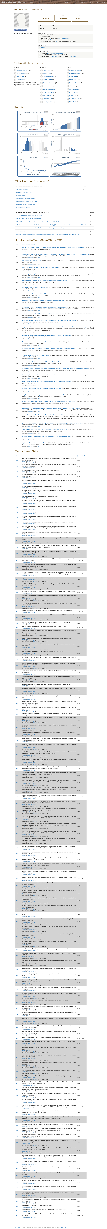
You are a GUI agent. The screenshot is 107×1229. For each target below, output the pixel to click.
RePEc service (18, 1227)
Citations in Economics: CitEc (11, 2)
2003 (17, 547)
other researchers (54, 40)
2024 (17, 955)
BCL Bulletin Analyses (22, 189)
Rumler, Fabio (73, 76)
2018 (17, 754)
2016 (17, 818)
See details (57, 35)
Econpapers (30, 257)
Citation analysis (31, 462)
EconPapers (42, 47)
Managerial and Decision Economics (25, 198)
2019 (17, 908)
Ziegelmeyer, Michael (22, 70)
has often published (63, 38)
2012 (17, 703)
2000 (17, 1157)
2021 (17, 513)
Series (31, 2)
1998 (17, 1130)
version (35, 543)
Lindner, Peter (20, 76)
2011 (17, 646)
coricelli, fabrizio (47, 102)
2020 (17, 970)
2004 (17, 476)
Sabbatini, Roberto (74, 82)
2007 (17, 623)
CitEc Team (63, 1227)
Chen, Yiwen (20, 79)
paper (39, 257)
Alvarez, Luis (46, 70)
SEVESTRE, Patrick (48, 92)
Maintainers (84, 2)
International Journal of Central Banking (26, 201)
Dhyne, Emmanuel (48, 76)
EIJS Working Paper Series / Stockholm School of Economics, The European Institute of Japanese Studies (43, 228)
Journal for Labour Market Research (25, 192)
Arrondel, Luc (47, 73)
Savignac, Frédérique (49, 82)
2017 (17, 679)
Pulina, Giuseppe (21, 73)
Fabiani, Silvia (73, 79)
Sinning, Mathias (74, 89)
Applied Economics (21, 195)
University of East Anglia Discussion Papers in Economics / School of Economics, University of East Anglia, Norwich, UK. (47, 234)
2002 (17, 466)
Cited (84, 455)
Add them (54, 56)
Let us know (72, 56)
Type (79, 455)
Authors (25, 2)
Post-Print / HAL (20, 231)
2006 (17, 508)
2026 (17, 1020)
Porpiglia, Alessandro (75, 73)
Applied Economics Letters (23, 207)
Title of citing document (29, 244)
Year (18, 244)
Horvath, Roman (47, 79)
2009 (17, 633)
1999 (17, 1136)
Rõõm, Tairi (72, 102)
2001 (17, 460)
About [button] (104, 2)
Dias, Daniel (72, 86)
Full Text (24, 462)
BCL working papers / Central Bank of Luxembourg (29, 215)
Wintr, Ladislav (47, 95)
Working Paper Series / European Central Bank (28, 218)
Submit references (94, 2)
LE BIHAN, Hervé (47, 86)
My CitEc (65, 2)
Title (23, 455)
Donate (76, 2)
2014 (17, 714)
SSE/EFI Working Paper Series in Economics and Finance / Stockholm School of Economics (40, 221)
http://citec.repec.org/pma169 (55, 53)
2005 (17, 492)
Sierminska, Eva (47, 98)
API (71, 2)
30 (56, 41)
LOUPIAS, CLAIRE (74, 98)
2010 (17, 586)
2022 (17, 518)
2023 (17, 528)
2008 (17, 627)
